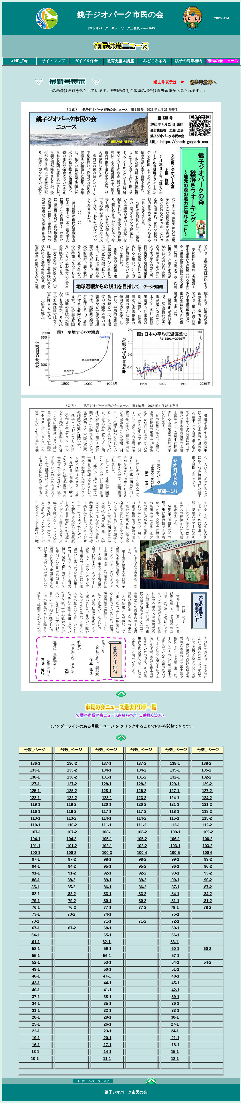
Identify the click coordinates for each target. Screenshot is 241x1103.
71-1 (107, 921)
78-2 (207, 907)
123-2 (141, 798)
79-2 (72, 901)
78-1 (175, 907)
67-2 (72, 928)
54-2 (207, 962)
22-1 (36, 1031)
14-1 (107, 1052)
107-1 (36, 832)
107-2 (72, 832)
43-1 (36, 983)
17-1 (107, 1045)
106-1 (175, 839)
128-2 (141, 784)
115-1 (174, 818)
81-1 (174, 901)
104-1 (35, 839)
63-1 (174, 942)
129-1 (174, 784)
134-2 (141, 770)
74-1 (107, 914)
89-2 (142, 880)
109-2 (208, 832)
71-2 (142, 921)
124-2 (207, 798)
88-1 (36, 880)
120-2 (141, 804)
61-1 (36, 942)
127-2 (207, 791)
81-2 (207, 901)
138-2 (207, 763)
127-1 (35, 784)
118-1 (174, 811)
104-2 (71, 839)
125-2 (72, 791)
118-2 (207, 811)
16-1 (36, 1045)
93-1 (175, 873)
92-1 (107, 873)
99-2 (207, 859)
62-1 (107, 942)
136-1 (35, 763)
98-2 (141, 859)
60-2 (207, 949)
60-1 (174, 949)
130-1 (35, 777)
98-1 (107, 859)
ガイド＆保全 (86, 61)
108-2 (142, 832)
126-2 (141, 791)
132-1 (175, 777)
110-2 (72, 825)
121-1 (174, 804)
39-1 (175, 997)
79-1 (36, 901)
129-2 (207, 784)
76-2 (72, 907)
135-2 (207, 770)
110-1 (35, 825)
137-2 (141, 763)
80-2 (142, 901)
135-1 (175, 770)
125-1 (35, 791)
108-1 (107, 832)
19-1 (36, 1038)
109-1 (175, 832)
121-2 (207, 804)
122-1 (35, 798)
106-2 (207, 839)
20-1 (107, 1038)
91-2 (71, 873)
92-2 (141, 873)
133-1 (35, 770)
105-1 (107, 839)
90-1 (174, 880)
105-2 (142, 839)
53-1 (107, 962)
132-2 (207, 777)
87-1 (175, 887)
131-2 (141, 777)
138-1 (175, 763)
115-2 (207, 818)
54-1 (175, 962)
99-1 (174, 859)
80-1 (107, 901)
